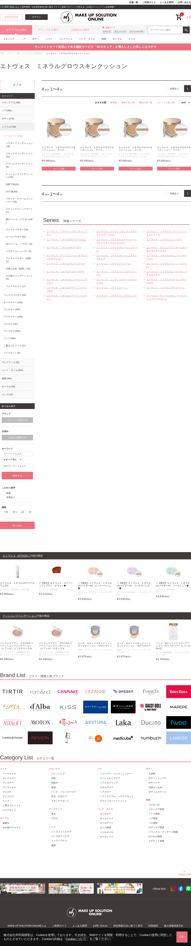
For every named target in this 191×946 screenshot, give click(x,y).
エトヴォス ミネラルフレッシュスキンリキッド (116, 257)
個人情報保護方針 (173, 925)
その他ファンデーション (19, 277)
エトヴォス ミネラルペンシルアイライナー (116, 273)
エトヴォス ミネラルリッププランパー (116, 295)
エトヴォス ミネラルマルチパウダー (66, 271)
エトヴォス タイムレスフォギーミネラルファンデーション (166, 249)
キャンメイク (120, 31)
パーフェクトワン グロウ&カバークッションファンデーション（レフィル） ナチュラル (55, 646)
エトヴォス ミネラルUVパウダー (64, 247)
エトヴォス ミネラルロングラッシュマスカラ (67, 281)
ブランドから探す (48, 29)
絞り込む (17, 525)
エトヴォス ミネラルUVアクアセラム (66, 239)
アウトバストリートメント (113, 801)
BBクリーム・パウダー (19, 221)
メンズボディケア (60, 836)
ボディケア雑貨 (156, 827)
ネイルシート (106, 836)
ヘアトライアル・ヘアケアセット (117, 796)
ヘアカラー (105, 792)
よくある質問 (166, 2)
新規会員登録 (11, 17)
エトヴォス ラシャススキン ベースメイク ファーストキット (167, 297)
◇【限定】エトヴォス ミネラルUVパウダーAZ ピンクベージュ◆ (95, 586)
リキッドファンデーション (19, 155)
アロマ (54, 818)
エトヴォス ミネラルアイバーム (113, 263)
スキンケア (9, 39)
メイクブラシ (67, 589)
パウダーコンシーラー (18, 251)
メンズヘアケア (59, 840)
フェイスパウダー (14, 295)
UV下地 (12, 191)
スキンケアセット (60, 801)
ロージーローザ (136, 31)
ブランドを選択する (17, 420)
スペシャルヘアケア (110, 778)
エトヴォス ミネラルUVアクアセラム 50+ (17, 584)
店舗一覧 (133, 2)
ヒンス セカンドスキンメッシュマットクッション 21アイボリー (134, 644)
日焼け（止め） (156, 787)
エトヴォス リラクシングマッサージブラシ (67, 233)
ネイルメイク (106, 818)
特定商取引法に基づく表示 (128, 925)
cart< (179, 14)
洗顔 (53, 778)
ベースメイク (12, 136)
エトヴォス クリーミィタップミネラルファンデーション (116, 233)
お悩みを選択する (17, 437)
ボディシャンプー (157, 778)
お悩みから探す (80, 29)
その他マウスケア (12, 827)
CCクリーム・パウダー (19, 244)
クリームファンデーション (19, 165)
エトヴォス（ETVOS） (33, 53)
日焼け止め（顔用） (18, 269)
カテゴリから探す (16, 29)
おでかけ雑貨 (155, 836)
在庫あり (174, 88)
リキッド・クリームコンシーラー (19, 200)
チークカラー (12, 302)
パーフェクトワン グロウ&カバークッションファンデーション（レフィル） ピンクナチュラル (16, 646)
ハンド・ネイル (87, 39)
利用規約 (153, 925)
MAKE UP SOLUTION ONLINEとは (27, 925)
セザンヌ (107, 31)
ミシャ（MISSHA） (164, 652)
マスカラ (10, 324)
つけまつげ (154, 804)
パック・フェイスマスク (63, 792)
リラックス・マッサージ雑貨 (163, 832)
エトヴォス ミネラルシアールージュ (165, 287)
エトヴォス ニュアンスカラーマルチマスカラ (116, 281)
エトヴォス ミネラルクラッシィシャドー (166, 265)
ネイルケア (105, 814)
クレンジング (58, 773)
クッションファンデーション (19, 175)
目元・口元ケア (59, 796)
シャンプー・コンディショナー (115, 773)
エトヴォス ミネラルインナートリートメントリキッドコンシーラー (116, 241)
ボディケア (154, 782)
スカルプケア (106, 787)
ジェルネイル (106, 832)
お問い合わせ (184, 2)
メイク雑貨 (154, 813)
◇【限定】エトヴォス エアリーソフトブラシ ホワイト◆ (56, 584)
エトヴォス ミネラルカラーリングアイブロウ (166, 281)
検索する (17, 475)
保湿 (53, 787)
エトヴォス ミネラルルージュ (112, 287)
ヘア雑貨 (152, 818)
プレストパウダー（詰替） (19, 260)
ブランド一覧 (13, 53)
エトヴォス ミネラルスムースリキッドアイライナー (166, 273)
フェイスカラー (16, 286)
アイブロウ (11, 331)
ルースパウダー (16, 237)
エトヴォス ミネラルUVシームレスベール (117, 249)
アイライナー (12, 317)
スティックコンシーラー (19, 210)
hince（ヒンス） (85, 650)
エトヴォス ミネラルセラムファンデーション (166, 257)
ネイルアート (106, 823)
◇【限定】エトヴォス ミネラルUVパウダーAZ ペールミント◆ (173, 584)
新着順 (113, 102)
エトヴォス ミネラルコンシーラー (164, 239)
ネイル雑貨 (105, 827)
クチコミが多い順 (165, 102)
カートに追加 (58, 169)
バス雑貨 (152, 823)
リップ (9, 338)
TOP (2, 53)
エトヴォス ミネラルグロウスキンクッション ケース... (59, 148)
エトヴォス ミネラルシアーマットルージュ (67, 297)
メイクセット (11, 353)
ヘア (23, 39)
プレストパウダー (17, 229)
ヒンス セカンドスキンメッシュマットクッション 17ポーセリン (95, 644)
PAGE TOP (185, 874)
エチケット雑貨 (156, 841)
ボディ (35, 39)
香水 (53, 814)
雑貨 (104, 39)
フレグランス (66, 39)
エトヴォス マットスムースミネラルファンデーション (67, 257)
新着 (8, 493)
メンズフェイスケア (61, 831)
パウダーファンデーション (19, 145)
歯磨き (6, 823)
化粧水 (54, 782)
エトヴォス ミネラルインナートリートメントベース (166, 233)
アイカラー (11, 309)
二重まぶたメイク (14, 346)
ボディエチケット (157, 792)
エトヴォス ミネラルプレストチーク (66, 263)
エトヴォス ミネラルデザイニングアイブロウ (67, 289)
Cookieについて (76, 939)
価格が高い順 (145, 102)
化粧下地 (12, 184)
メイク (49, 39)
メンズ (131, 39)
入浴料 (151, 773)
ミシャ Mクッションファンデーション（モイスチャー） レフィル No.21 (173, 646)
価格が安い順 (128, 102)
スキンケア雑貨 (156, 809)
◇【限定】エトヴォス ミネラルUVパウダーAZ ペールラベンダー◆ (134, 586)
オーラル (117, 39)
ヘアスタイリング (109, 782)
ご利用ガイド (149, 2)
